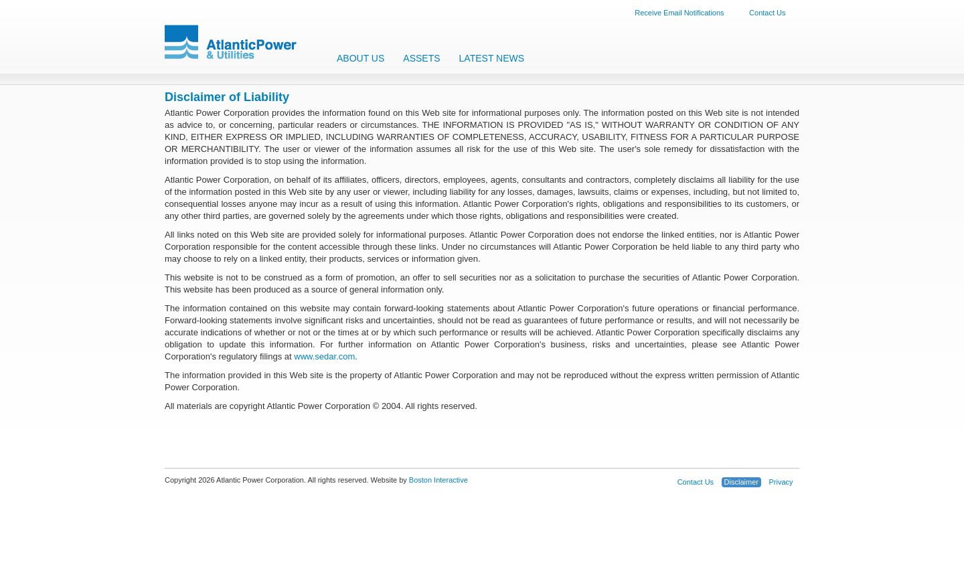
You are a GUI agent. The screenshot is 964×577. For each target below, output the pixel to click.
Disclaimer (741, 482)
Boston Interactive (438, 480)
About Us (360, 59)
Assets (421, 59)
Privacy (781, 482)
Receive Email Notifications (679, 13)
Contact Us (767, 13)
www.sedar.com (324, 356)
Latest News (492, 59)
